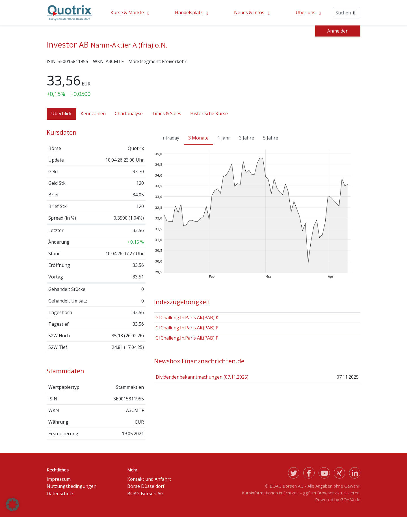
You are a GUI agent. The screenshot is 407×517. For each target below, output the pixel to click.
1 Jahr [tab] (224, 138)
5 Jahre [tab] (270, 138)
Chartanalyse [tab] (129, 113)
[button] (12, 504)
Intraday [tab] (170, 138)
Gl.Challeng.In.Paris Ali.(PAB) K (186, 317)
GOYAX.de (350, 499)
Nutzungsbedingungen (71, 486)
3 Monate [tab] (198, 138)
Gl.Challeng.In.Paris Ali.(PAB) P (186, 328)
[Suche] (346, 12)
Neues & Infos (249, 12)
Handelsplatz (189, 12)
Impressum (59, 479)
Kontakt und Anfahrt (149, 479)
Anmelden (337, 31)
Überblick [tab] (61, 113)
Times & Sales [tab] (166, 113)
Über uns (305, 12)
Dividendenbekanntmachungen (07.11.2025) (202, 377)
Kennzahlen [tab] (93, 113)
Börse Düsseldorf (145, 486)
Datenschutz (60, 493)
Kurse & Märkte (127, 12)
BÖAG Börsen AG (145, 493)
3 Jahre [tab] (246, 138)
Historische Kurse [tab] (209, 113)
